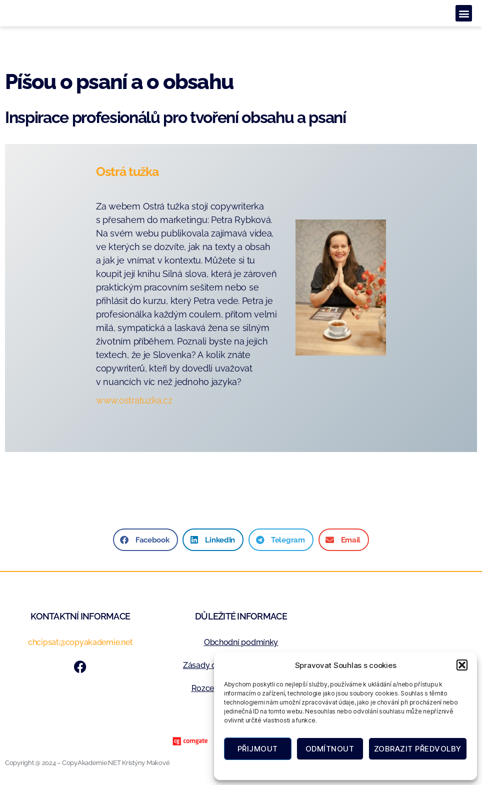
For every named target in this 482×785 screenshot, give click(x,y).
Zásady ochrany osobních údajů (371, 768)
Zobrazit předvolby (418, 749)
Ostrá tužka (127, 171)
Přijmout (258, 749)
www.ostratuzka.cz (134, 400)
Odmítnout (330, 749)
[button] (462, 665)
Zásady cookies (297, 768)
